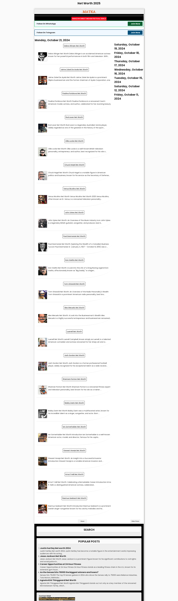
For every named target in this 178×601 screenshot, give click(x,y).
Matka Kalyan (73, 590)
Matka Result (86, 590)
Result (89, 515)
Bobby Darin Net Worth (116, 231)
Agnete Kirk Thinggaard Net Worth (58, 363)
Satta (125, 590)
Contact (89, 549)
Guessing (89, 525)
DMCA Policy (89, 559)
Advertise (89, 544)
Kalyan (89, 520)
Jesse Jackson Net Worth (53, 339)
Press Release (89, 534)
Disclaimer (89, 554)
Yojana (87, 454)
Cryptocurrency (87, 419)
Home (82, 304)
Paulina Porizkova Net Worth (61, 77)
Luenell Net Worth (61, 208)
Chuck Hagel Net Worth (116, 113)
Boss (89, 510)
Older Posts (135, 304)
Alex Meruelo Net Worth (116, 186)
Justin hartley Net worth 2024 (55, 331)
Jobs (87, 434)
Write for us (89, 529)
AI (87, 404)
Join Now (135, 23)
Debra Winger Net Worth (61, 45)
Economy (87, 424)
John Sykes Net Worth (116, 140)
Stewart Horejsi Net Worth (116, 259)
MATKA (93, 588)
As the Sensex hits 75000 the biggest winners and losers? (69, 355)
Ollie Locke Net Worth (62, 108)
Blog (87, 409)
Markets (87, 439)
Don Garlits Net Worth (116, 163)
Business (87, 414)
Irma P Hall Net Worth (62, 281)
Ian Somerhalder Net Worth (61, 259)
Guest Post (89, 539)
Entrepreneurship (87, 429)
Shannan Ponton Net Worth (61, 231)
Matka (89, 505)
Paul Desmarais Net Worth (62, 163)
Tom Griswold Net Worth (61, 186)
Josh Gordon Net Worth (116, 208)
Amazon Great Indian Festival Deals (89, 18)
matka (70, 580)
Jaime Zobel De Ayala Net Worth (116, 49)
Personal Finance (87, 444)
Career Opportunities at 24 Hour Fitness (60, 347)
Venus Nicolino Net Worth (61, 140)
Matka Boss (99, 590)
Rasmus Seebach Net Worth (116, 281)
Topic (86, 449)
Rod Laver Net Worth (116, 81)
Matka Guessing (115, 590)
